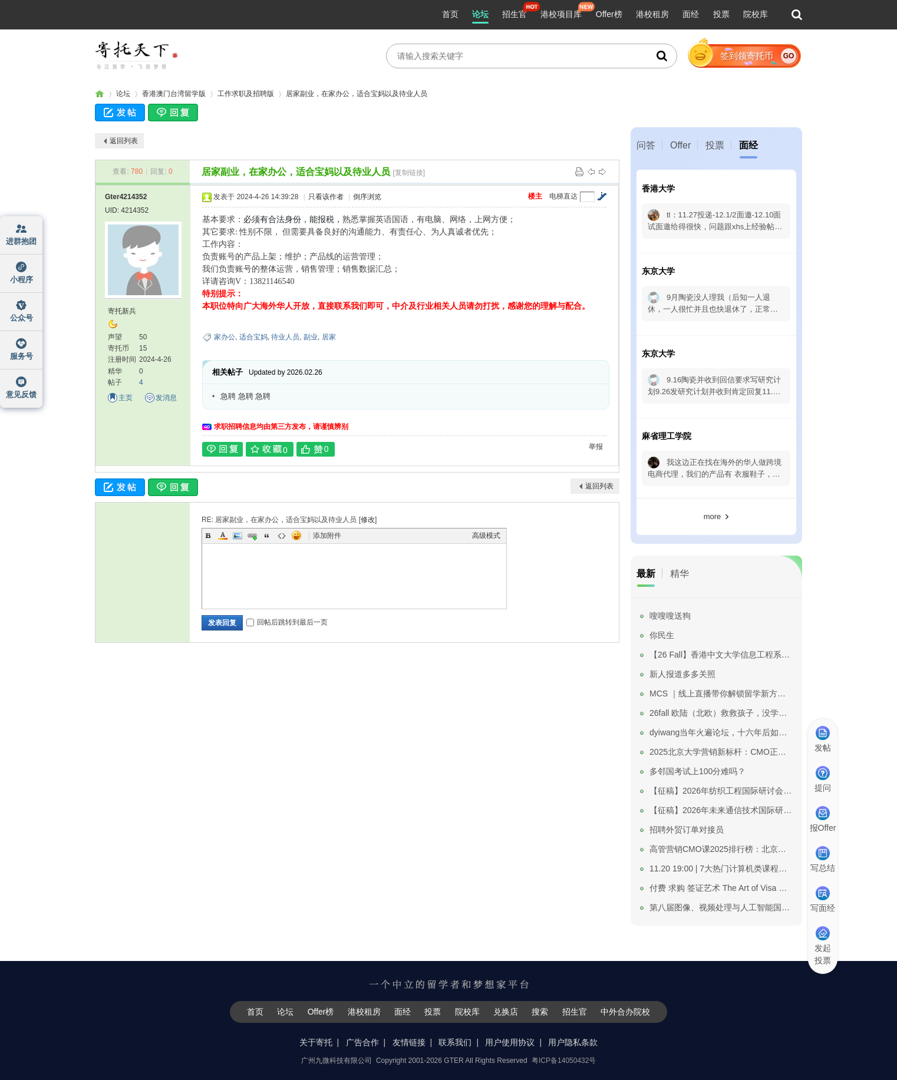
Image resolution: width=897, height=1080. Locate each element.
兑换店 (505, 1011)
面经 (690, 14)
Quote (267, 535)
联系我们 (454, 1042)
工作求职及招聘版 (245, 94)
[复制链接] (409, 173)
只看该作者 (326, 197)
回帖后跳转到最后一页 (287, 622)
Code (282, 535)
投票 (721, 14)
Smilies (296, 535)
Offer (680, 145)
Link (252, 535)
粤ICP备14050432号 (564, 1060)
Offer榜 (609, 14)
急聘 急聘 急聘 (245, 396)
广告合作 (362, 1042)
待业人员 (285, 337)
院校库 (755, 14)
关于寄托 (315, 1042)
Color (223, 535)
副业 (311, 337)
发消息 (166, 398)
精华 (679, 574)
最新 (646, 574)
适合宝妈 (253, 337)
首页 (450, 14)
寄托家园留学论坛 (99, 94)
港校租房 (652, 14)
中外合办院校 (625, 1011)
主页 (125, 398)
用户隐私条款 (573, 1042)
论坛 (480, 14)
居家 (329, 337)
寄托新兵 (122, 311)
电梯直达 (563, 196)
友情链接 (409, 1042)
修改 (368, 520)
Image (237, 535)
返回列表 (124, 141)
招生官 (514, 14)
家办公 (224, 337)
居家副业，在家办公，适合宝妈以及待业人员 (356, 94)
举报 (596, 446)
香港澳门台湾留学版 (174, 94)
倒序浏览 (367, 197)
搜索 (540, 1011)
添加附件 (327, 535)
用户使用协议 (510, 1042)
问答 (646, 145)
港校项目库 (561, 14)
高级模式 (486, 535)
